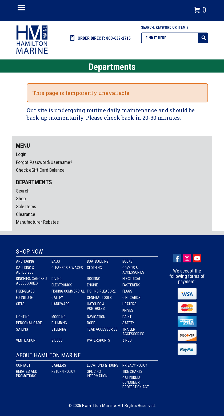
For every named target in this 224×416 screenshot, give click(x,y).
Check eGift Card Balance (40, 170)
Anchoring (25, 261)
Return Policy (63, 371)
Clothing (94, 268)
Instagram (187, 258)
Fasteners (131, 285)
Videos (57, 340)
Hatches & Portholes (96, 306)
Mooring (58, 317)
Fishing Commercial (68, 291)
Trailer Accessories (133, 331)
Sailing (22, 329)
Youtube (197, 258)
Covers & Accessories (133, 270)
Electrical (131, 279)
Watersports (98, 340)
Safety (128, 323)
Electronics (61, 285)
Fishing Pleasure (101, 291)
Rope (91, 323)
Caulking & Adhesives (25, 270)
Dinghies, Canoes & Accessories (31, 281)
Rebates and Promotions (26, 373)
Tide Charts (132, 371)
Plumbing (59, 323)
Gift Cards (131, 297)
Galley (57, 297)
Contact (23, 365)
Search (23, 191)
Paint (126, 317)
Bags (55, 261)
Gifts (20, 304)
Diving (56, 279)
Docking (93, 279)
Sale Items (26, 206)
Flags (127, 291)
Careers (58, 365)
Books (127, 261)
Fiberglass (25, 291)
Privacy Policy (134, 365)
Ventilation (25, 340)
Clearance (25, 214)
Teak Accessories (102, 329)
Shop (21, 198)
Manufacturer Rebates (37, 222)
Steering (58, 329)
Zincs (127, 340)
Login (21, 154)
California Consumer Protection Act (135, 382)
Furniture (24, 297)
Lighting (23, 317)
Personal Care (29, 323)
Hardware (60, 304)
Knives (127, 310)
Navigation (96, 317)
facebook (177, 258)
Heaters (129, 304)
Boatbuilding (98, 261)
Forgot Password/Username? (44, 162)
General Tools (99, 297)
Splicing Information (97, 373)
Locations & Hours (102, 365)
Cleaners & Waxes (67, 268)
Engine (92, 285)
